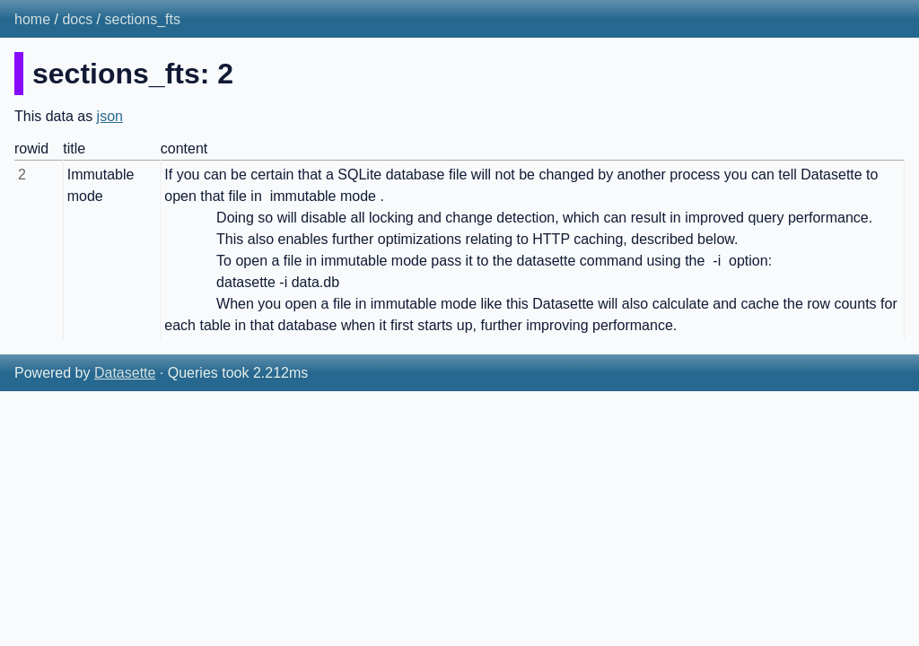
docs (77, 19)
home (32, 19)
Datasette (124, 372)
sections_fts (142, 19)
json (110, 116)
